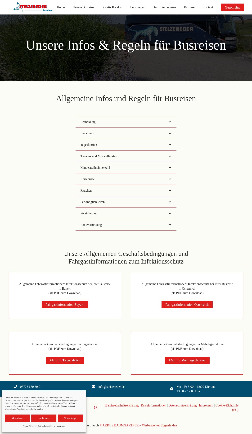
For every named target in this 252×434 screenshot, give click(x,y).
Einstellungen (70, 418)
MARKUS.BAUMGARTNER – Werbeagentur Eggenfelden (138, 425)
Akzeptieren (17, 418)
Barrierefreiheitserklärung (122, 405)
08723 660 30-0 (30, 386)
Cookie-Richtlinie (29, 426)
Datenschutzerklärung (46, 426)
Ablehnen (44, 418)
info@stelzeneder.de (111, 386)
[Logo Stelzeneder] (34, 7)
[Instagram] (96, 408)
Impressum (61, 426)
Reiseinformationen (153, 405)
